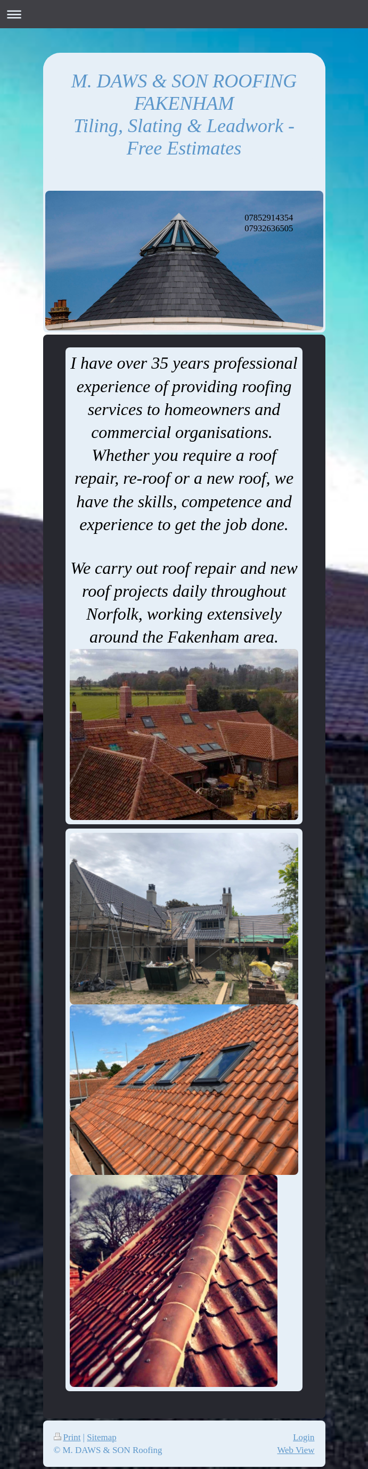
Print (67, 1437)
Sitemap (101, 1437)
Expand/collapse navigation (184, 14)
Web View (295, 1450)
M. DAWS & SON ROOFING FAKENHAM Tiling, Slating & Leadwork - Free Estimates (184, 114)
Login (303, 1437)
